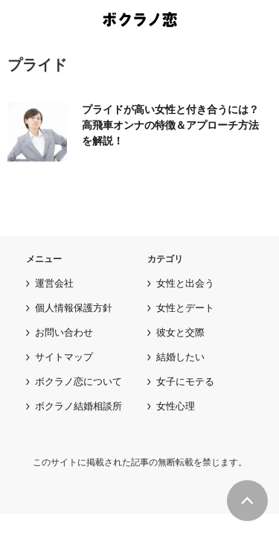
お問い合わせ (64, 332)
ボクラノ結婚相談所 (78, 406)
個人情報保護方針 (73, 307)
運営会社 (54, 283)
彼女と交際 (180, 332)
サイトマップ (64, 357)
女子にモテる (185, 381)
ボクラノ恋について (78, 381)
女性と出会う (185, 283)
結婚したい (180, 357)
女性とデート (185, 307)
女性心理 (175, 406)
